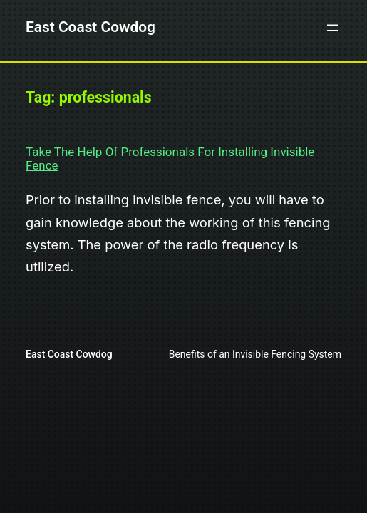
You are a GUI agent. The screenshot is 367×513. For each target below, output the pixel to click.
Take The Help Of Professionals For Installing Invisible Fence (170, 158)
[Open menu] (332, 27)
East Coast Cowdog (90, 27)
